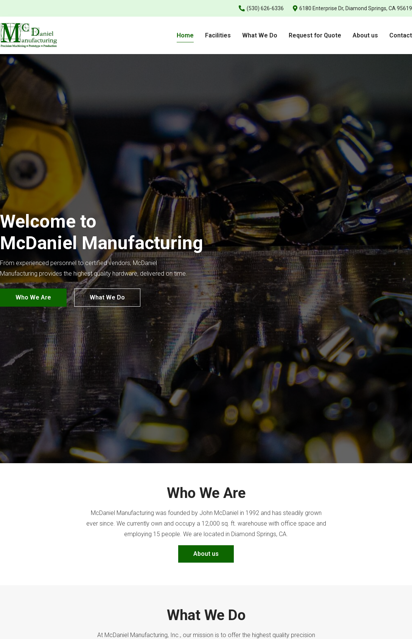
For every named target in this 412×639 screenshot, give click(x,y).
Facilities (218, 35)
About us (365, 35)
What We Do (259, 35)
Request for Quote (315, 35)
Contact (400, 35)
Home (185, 35)
